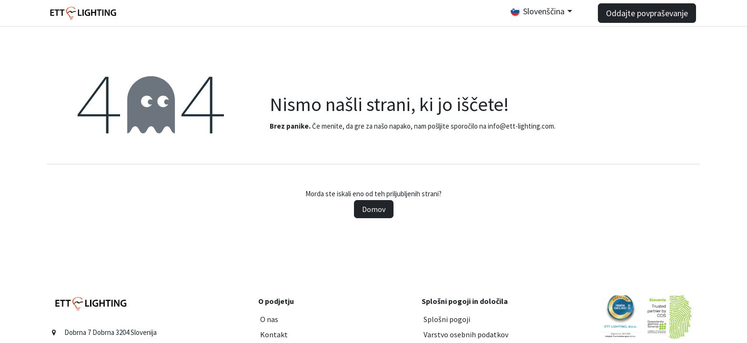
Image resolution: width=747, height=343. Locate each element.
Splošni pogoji (447, 319)
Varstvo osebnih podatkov (466, 334)
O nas (269, 319)
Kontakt (274, 334)
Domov (373, 209)
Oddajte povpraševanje (647, 13)
